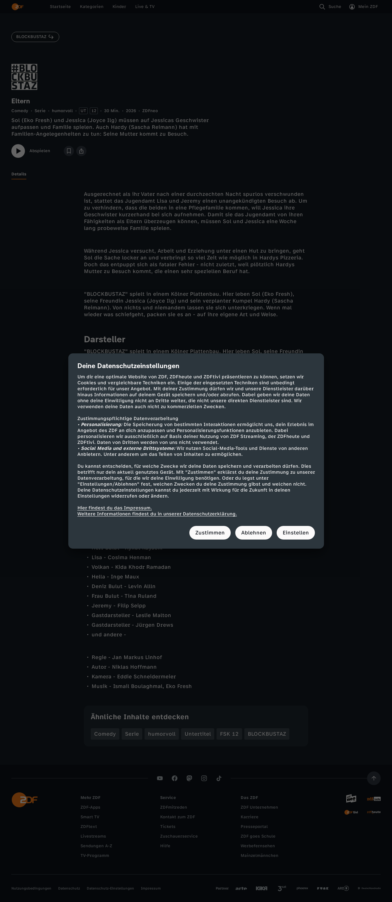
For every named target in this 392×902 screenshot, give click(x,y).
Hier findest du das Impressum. (114, 508)
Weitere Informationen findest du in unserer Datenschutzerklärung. (157, 514)
